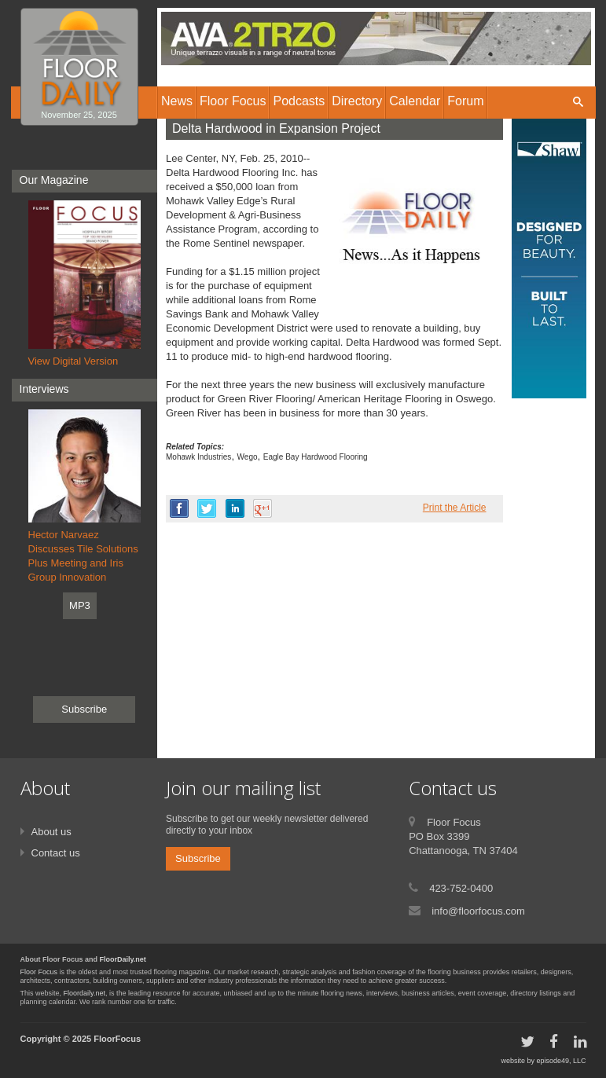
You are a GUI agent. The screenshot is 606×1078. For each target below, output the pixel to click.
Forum (465, 101)
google (262, 508)
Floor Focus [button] (233, 101)
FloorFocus (117, 1038)
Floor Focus (39, 972)
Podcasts (299, 101)
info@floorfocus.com (478, 911)
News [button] (177, 101)
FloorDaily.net (123, 959)
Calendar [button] (414, 101)
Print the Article (455, 507)
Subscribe (84, 709)
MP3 (79, 605)
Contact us (55, 853)
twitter (206, 508)
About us (51, 832)
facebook (179, 508)
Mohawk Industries (198, 457)
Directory (357, 101)
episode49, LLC (561, 1061)
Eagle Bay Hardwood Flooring (315, 457)
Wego (247, 457)
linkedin (235, 508)
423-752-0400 (461, 888)
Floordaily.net (84, 993)
